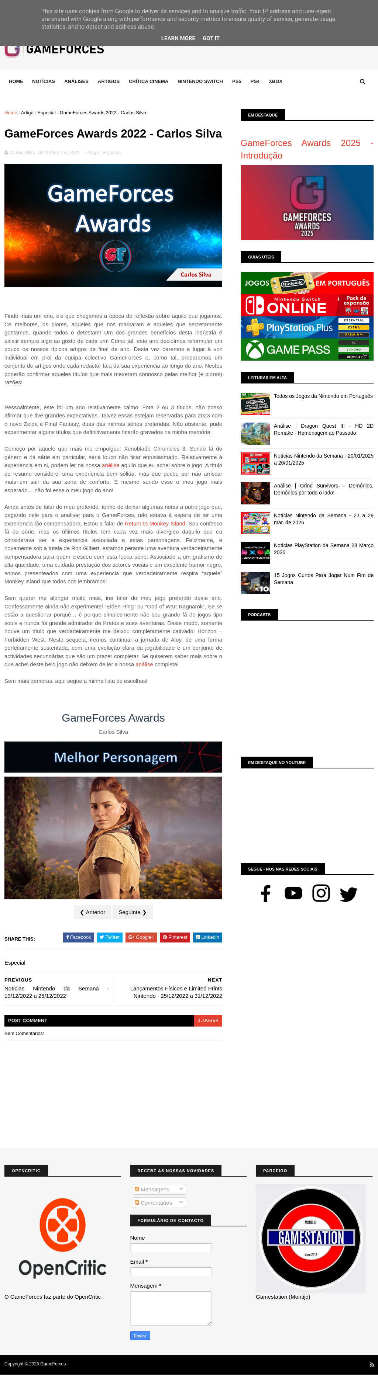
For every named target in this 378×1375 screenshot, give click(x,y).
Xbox (275, 81)
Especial (47, 112)
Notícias (43, 81)
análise (111, 465)
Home (16, 81)
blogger (208, 1020)
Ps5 (236, 81)
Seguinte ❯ (132, 912)
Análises (76, 81)
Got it (211, 38)
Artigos (109, 81)
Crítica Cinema (148, 81)
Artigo (27, 112)
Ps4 (255, 81)
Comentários (153, 1202)
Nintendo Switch (200, 81)
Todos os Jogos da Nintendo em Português (323, 396)
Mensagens (152, 1189)
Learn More (178, 38)
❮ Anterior (92, 912)
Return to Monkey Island (155, 523)
